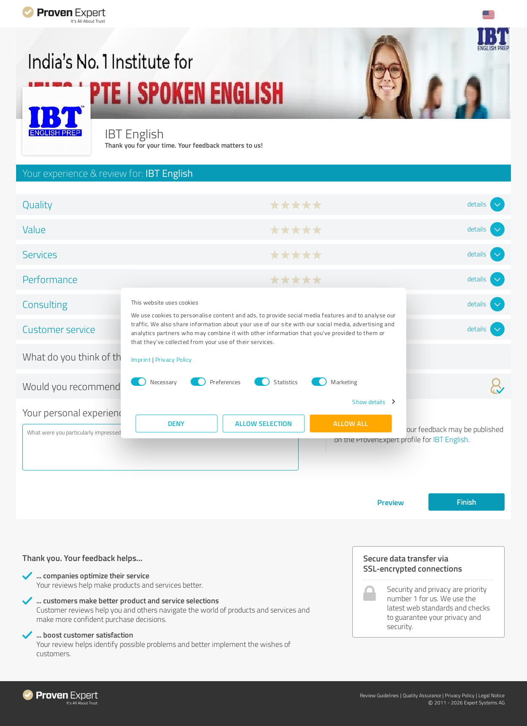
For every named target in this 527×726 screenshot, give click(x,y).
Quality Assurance (422, 695)
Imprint (145, 359)
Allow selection (263, 423)
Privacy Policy (177, 359)
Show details (364, 402)
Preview (390, 502)
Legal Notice (491, 695)
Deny (176, 423)
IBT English (450, 439)
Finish (466, 501)
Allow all (350, 423)
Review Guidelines (379, 695)
